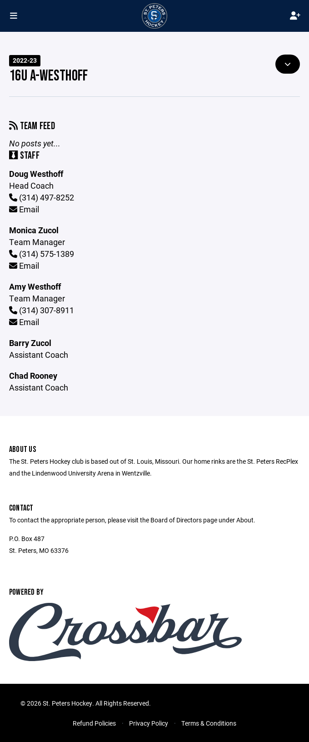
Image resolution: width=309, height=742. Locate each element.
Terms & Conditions (208, 723)
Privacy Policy (148, 723)
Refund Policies (94, 723)
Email (24, 209)
